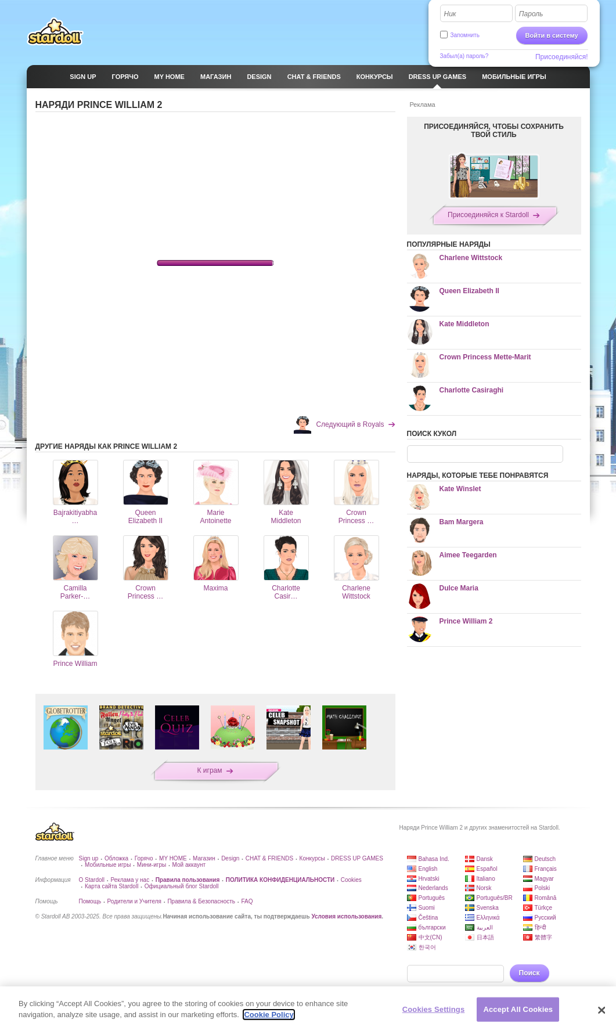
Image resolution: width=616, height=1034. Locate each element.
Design (230, 858)
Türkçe (544, 908)
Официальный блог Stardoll (182, 886)
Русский (545, 917)
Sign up (89, 858)
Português (432, 898)
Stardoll (55, 31)
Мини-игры (151, 865)
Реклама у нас (129, 880)
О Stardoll (92, 880)
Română (546, 898)
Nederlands (433, 888)
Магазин (204, 858)
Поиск (529, 973)
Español (487, 869)
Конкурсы (312, 858)
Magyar (544, 879)
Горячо (144, 858)
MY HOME (173, 858)
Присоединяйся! (561, 57)
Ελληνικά (488, 917)
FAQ (247, 901)
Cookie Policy (268, 1014)
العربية (485, 927)
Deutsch (545, 859)
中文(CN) (430, 937)
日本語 (485, 937)
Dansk (485, 859)
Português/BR (495, 898)
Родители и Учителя (134, 901)
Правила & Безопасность (201, 901)
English (428, 869)
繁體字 (543, 937)
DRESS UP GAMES (357, 858)
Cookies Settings (433, 1009)
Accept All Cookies (518, 1009)
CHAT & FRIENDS (269, 858)
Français (546, 869)
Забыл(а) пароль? (464, 56)
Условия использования (346, 916)
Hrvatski (429, 879)
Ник (450, 14)
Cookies (351, 880)
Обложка (116, 858)
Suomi (427, 908)
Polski (542, 888)
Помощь (90, 901)
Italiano (486, 879)
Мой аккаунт (189, 865)
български (432, 927)
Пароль (531, 14)
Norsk (484, 888)
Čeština (428, 917)
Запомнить (465, 35)
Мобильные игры (108, 865)
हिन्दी (540, 927)
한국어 (427, 947)
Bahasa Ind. (434, 859)
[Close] (601, 1010)
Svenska (488, 908)
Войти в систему (551, 35)
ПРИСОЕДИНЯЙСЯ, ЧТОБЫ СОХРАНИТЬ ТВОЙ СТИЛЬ (494, 131)
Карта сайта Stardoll (111, 886)
